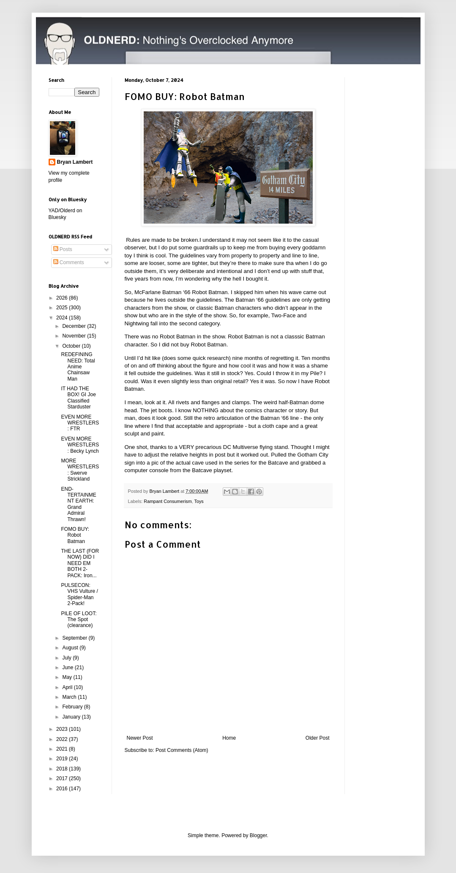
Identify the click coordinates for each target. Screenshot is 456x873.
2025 (62, 308)
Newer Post (140, 738)
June (68, 667)
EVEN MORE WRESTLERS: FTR (80, 423)
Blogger (258, 835)
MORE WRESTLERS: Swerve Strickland (80, 470)
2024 (62, 318)
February (73, 707)
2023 (62, 729)
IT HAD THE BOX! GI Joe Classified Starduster (78, 398)
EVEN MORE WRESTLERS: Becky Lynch (80, 445)
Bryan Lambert (75, 162)
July (67, 658)
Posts (62, 249)
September (75, 638)
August (70, 648)
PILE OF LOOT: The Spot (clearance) (78, 620)
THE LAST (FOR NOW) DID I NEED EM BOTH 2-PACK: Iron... (80, 563)
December (74, 326)
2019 (62, 759)
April (68, 687)
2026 (62, 298)
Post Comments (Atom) (182, 750)
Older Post (318, 738)
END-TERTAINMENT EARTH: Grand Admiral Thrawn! (78, 504)
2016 (62, 789)
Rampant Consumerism (167, 501)
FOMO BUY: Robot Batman (75, 535)
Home (229, 738)
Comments (68, 262)
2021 (62, 749)
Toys (199, 501)
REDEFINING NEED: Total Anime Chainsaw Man (78, 366)
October (72, 346)
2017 (62, 778)
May (67, 677)
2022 (62, 739)
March (70, 697)
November (74, 336)
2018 (62, 769)
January (72, 717)
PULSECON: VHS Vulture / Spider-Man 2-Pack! (79, 594)
